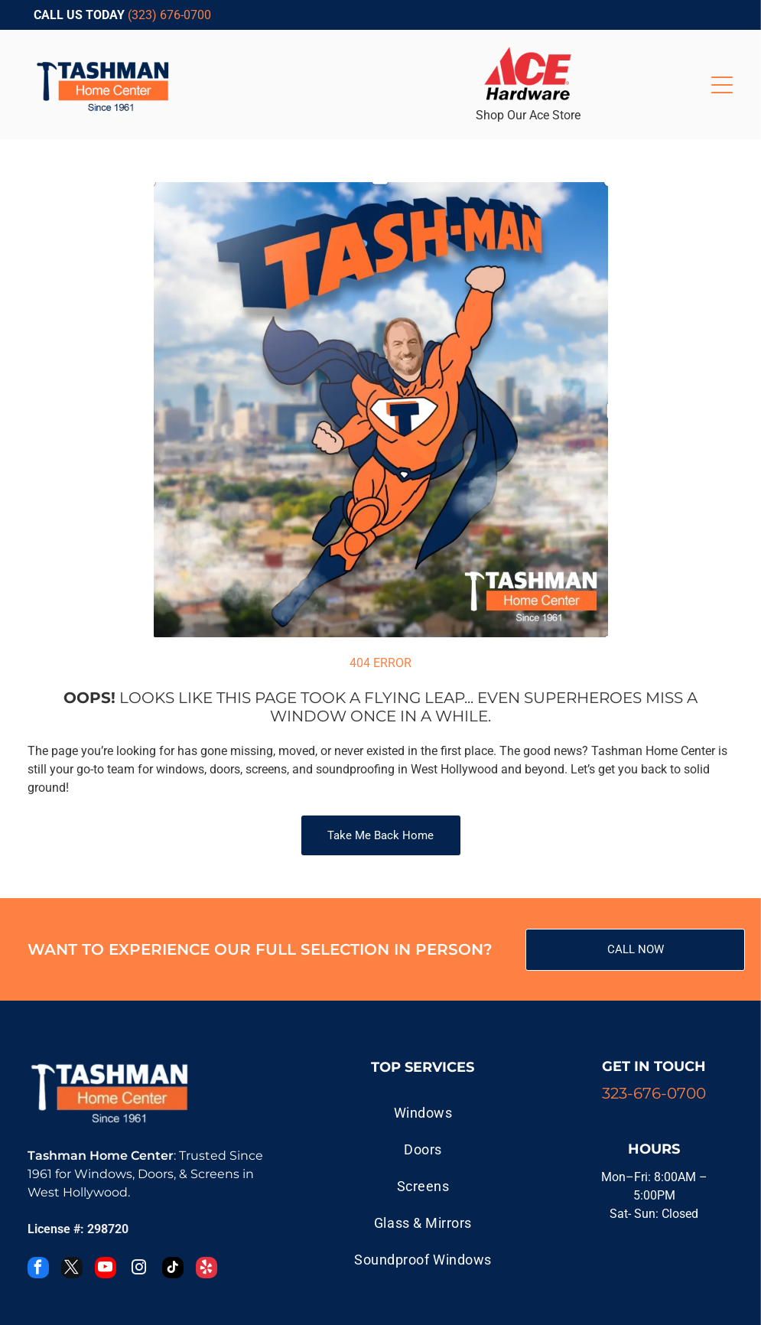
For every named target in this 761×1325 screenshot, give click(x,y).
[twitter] (72, 1269)
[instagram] (139, 1269)
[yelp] (206, 1269)
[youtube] (105, 1269)
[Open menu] (722, 85)
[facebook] (38, 1269)
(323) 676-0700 (169, 15)
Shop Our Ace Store (528, 115)
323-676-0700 (654, 1093)
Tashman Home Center (101, 1155)
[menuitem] (422, 1112)
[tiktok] (173, 1269)
